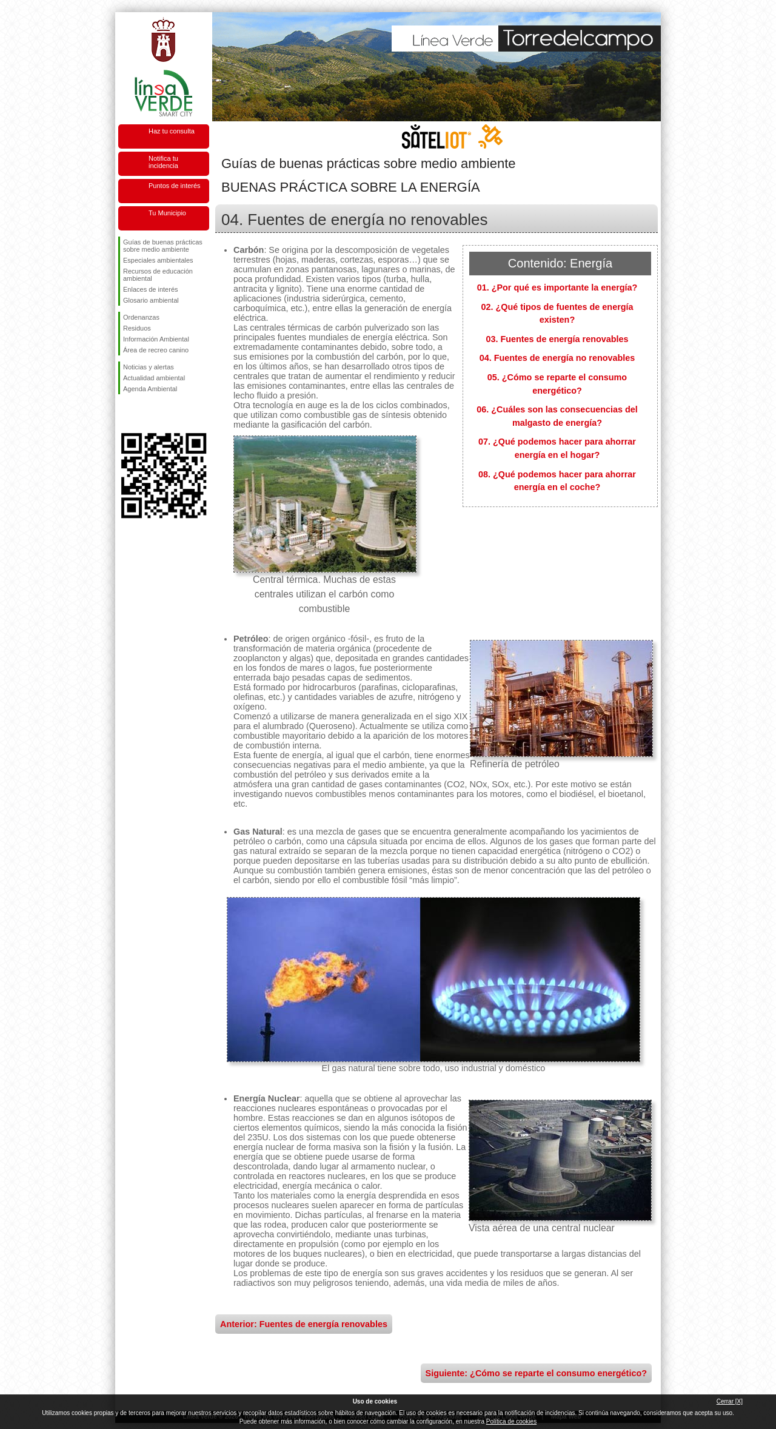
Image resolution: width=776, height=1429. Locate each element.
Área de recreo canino (156, 350)
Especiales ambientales (158, 260)
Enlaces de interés (150, 289)
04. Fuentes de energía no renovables (557, 358)
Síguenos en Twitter (145, 413)
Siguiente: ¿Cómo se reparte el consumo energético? (536, 1373)
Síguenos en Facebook (125, 413)
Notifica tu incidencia (163, 162)
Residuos (137, 328)
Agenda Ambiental (150, 388)
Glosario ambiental (151, 300)
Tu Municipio (167, 213)
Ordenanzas (141, 317)
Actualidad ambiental (154, 378)
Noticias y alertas (148, 367)
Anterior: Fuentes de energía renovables (303, 1324)
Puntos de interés (175, 185)
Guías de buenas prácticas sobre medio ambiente (162, 245)
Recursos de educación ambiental (158, 274)
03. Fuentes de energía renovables (557, 339)
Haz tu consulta (172, 131)
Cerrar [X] (730, 1401)
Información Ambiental (156, 339)
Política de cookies (511, 1421)
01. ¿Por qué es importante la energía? (557, 287)
